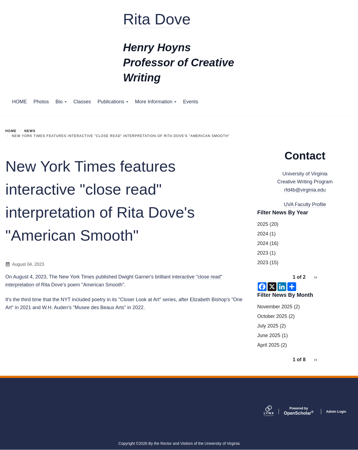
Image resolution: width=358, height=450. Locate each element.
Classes (82, 101)
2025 (262, 224)
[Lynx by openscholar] (273, 411)
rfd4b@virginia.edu (305, 190)
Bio (61, 101)
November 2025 (274, 306)
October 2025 (272, 316)
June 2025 (268, 335)
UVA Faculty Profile (305, 204)
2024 (262, 234)
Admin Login (336, 412)
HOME (19, 101)
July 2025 (267, 326)
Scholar (299, 411)
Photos (41, 101)
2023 (262, 253)
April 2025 (268, 345)
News (29, 131)
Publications (113, 101)
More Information (155, 101)
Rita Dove (157, 19)
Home (11, 131)
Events (190, 101)
